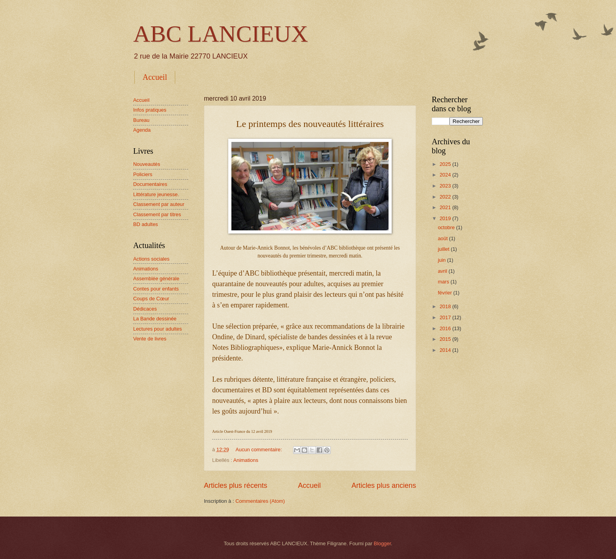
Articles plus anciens (384, 485)
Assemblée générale (156, 278)
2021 (446, 207)
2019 (446, 218)
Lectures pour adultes (157, 329)
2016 (446, 328)
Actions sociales (151, 259)
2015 (446, 339)
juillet (444, 249)
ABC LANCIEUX (220, 34)
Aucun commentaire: (259, 449)
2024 (446, 175)
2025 (446, 164)
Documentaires (150, 184)
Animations (245, 460)
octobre (447, 227)
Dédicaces (145, 309)
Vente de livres (149, 339)
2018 (446, 306)
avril (443, 271)
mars (444, 282)
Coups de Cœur (151, 299)
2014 (446, 350)
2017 (446, 317)
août (443, 238)
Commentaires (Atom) (260, 501)
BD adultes (145, 224)
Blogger (382, 543)
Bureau (141, 120)
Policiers (142, 174)
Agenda (141, 130)
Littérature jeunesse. (156, 194)
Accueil (155, 77)
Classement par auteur (158, 204)
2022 (446, 197)
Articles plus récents (235, 485)
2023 (446, 186)
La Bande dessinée (154, 319)
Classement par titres (157, 214)
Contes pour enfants (156, 289)
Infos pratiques (149, 110)
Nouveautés (146, 164)
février (445, 293)
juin (442, 260)
